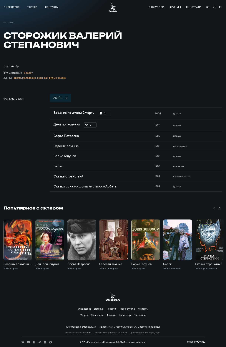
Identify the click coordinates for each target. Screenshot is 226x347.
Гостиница (140, 315)
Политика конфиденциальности (110, 332)
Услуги (32, 7)
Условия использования (78, 332)
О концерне (11, 7)
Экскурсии (156, 7)
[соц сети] (22, 342)
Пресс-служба (127, 308)
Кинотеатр (193, 7)
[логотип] (113, 7)
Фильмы (175, 7)
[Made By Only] (196, 341)
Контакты (51, 7)
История (99, 308)
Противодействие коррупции (145, 332)
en (220, 7)
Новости (111, 308)
